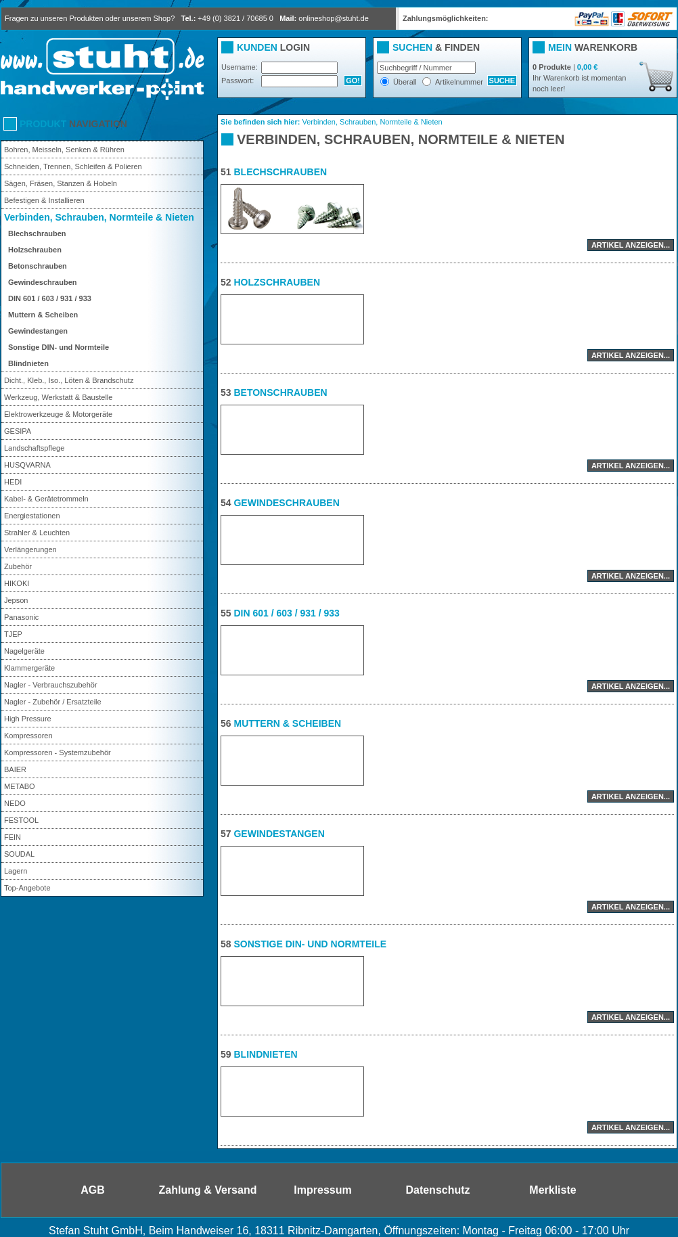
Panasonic (21, 617)
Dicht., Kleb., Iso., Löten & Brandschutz (68, 380)
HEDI (13, 482)
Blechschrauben (37, 233)
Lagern (15, 871)
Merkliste (552, 1190)
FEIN (12, 837)
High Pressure (27, 719)
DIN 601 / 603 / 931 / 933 (49, 298)
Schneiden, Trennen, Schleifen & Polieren (73, 166)
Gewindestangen (38, 331)
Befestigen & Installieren (44, 200)
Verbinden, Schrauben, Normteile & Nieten (99, 217)
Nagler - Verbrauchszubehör (50, 685)
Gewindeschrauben (42, 282)
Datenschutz (437, 1190)
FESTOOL (21, 820)
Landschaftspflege (34, 448)
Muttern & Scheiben (43, 315)
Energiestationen (32, 516)
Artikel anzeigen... (630, 245)
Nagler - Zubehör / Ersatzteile (52, 702)
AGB (93, 1190)
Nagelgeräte (24, 651)
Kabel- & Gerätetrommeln (46, 499)
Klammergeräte (29, 668)
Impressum (322, 1190)
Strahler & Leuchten (37, 532)
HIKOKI (16, 583)
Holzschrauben (35, 250)
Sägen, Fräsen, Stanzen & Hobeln (60, 183)
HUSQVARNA (27, 465)
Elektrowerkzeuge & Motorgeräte (58, 414)
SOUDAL (19, 854)
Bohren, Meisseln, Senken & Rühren (64, 149)
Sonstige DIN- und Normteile (58, 347)
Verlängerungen (30, 549)
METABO (19, 786)
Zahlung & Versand (208, 1190)
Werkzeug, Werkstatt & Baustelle (58, 397)
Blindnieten (28, 363)
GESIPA (17, 431)
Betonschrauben (37, 266)
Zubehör (18, 566)
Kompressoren (28, 736)
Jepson (16, 600)
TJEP (13, 634)
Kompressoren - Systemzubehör (57, 752)
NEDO (15, 803)
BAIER (15, 769)
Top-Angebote (27, 888)
